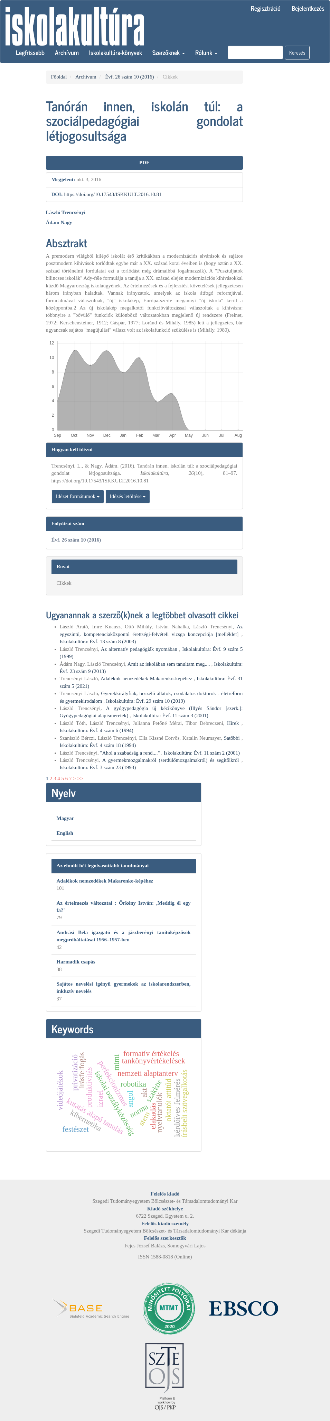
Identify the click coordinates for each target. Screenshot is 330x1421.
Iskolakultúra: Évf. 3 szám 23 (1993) (98, 767)
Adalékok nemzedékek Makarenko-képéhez (147, 678)
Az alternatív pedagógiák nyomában (140, 649)
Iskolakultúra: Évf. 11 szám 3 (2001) (170, 715)
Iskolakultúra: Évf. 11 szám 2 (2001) (202, 753)
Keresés (297, 52)
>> (80, 778)
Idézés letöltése (128, 496)
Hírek (234, 723)
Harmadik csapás (76, 962)
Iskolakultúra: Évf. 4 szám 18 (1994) (98, 745)
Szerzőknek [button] (168, 52)
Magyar (65, 818)
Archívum (67, 52)
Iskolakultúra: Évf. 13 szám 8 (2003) (98, 641)
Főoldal (59, 77)
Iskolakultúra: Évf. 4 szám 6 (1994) (96, 730)
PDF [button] (144, 162)
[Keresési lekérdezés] (255, 52)
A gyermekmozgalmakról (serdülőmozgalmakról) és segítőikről (172, 760)
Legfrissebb (30, 52)
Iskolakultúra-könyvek (115, 52)
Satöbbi (233, 738)
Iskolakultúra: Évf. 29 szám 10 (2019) (145, 701)
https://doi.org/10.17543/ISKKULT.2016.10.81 (113, 194)
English (65, 833)
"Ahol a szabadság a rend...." (130, 753)
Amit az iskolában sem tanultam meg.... (169, 664)
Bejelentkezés (308, 8)
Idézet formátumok (78, 496)
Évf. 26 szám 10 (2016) (129, 77)
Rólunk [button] (206, 52)
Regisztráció (266, 8)
